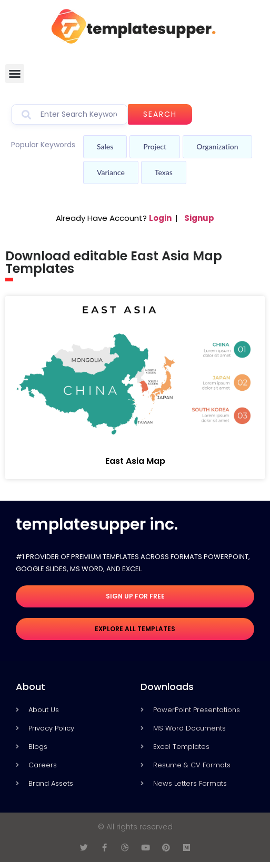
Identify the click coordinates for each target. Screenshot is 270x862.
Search (160, 114)
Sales (105, 146)
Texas (164, 172)
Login (160, 218)
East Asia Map (135, 461)
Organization (217, 146)
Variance (111, 172)
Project (154, 146)
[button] (14, 73)
